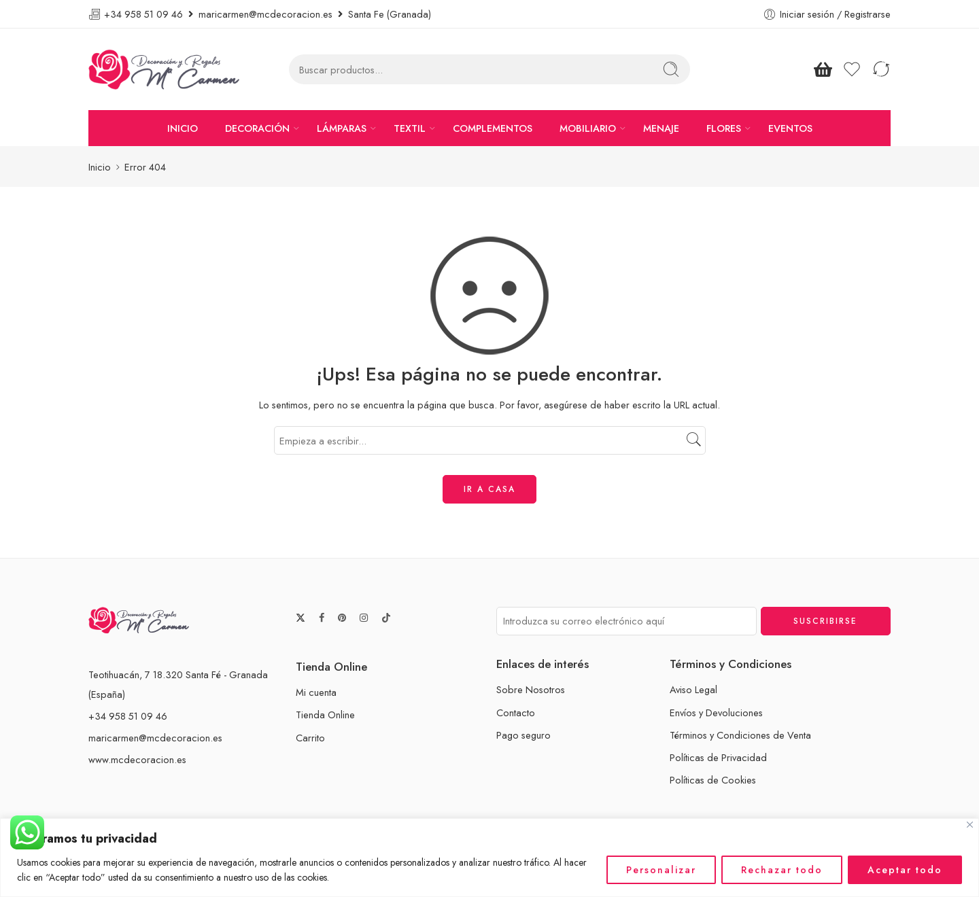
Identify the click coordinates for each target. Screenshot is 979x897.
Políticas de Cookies (713, 780)
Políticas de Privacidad (718, 757)
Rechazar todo (782, 870)
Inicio (99, 167)
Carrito (310, 738)
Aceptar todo (905, 870)
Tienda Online (325, 714)
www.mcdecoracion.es (137, 759)
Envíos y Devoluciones (716, 712)
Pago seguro (523, 735)
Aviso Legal (693, 689)
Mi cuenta (316, 692)
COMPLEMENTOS (492, 128)
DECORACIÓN (257, 128)
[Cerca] (970, 825)
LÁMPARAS (341, 128)
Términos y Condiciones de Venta (740, 735)
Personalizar (661, 870)
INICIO (182, 128)
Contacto (515, 712)
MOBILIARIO (588, 128)
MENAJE (661, 128)
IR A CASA (489, 489)
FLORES (723, 128)
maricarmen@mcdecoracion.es (155, 738)
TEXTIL (410, 128)
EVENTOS (790, 128)
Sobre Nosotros (530, 689)
